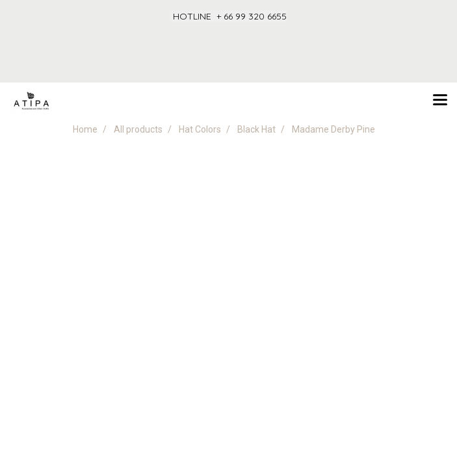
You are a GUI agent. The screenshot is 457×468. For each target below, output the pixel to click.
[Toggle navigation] (440, 100)
